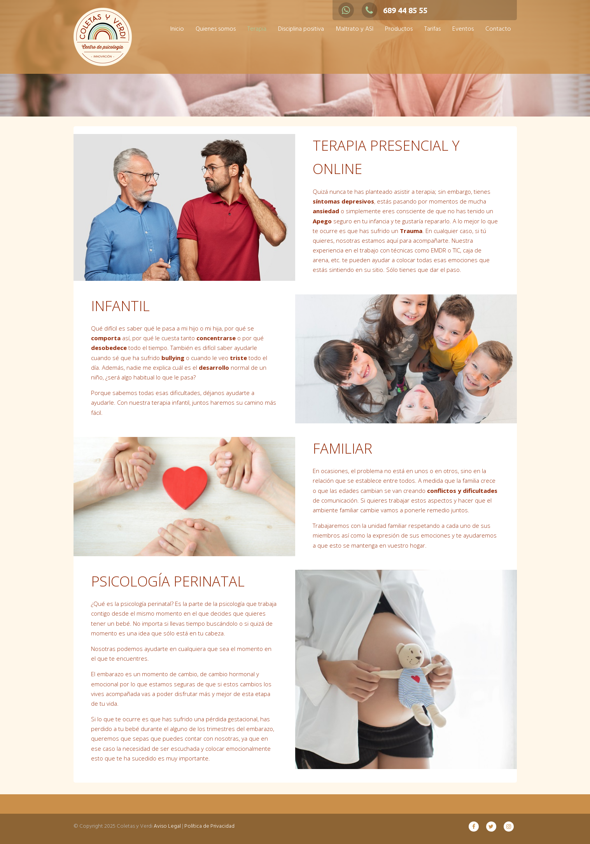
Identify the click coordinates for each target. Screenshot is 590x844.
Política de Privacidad (209, 826)
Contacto (498, 29)
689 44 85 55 (394, 10)
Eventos (463, 29)
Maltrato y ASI (354, 29)
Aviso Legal (167, 826)
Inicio (177, 29)
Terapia (256, 29)
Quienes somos (216, 29)
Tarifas (432, 29)
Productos (399, 29)
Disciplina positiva (301, 29)
